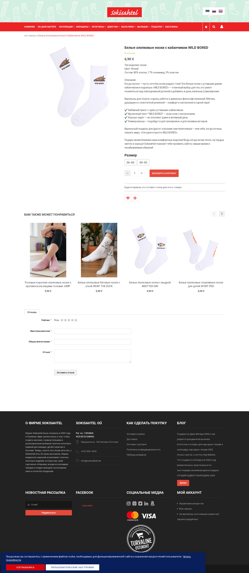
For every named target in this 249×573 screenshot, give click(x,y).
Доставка (132, 439)
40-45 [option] (143, 162)
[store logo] (124, 12)
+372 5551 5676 (88, 451)
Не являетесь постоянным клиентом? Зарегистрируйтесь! (198, 517)
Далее (183, 482)
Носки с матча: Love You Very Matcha (196, 454)
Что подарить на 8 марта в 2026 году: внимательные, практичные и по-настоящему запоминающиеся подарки (198, 465)
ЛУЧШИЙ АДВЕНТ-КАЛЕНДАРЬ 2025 (196, 475)
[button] (222, 214)
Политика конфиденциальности (143, 449)
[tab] (32, 312)
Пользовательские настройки (72, 567)
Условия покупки (136, 434)
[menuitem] (31, 26)
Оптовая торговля (136, 444)
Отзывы (32, 312)
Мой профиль (221, 27)
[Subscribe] (48, 512)
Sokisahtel (87, 505)
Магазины (171, 26)
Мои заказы (185, 508)
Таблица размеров (136, 454)
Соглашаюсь (25, 567)
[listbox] (174, 162)
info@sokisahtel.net (91, 461)
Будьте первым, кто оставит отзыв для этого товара (153, 187)
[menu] (102, 26)
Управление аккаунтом (191, 503)
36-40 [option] (130, 162)
